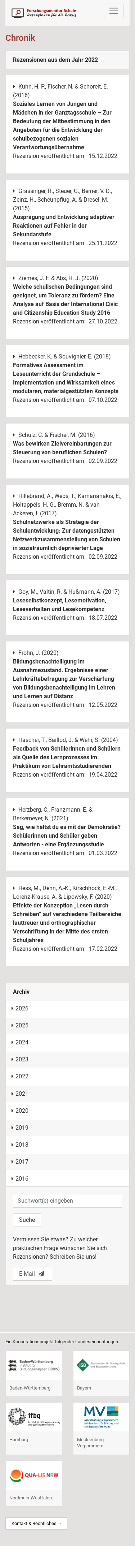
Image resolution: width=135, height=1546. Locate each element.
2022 (20, 1076)
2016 (20, 1178)
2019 (20, 1127)
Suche (27, 1219)
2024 (20, 1042)
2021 (20, 1093)
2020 (20, 1110)
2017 (20, 1161)
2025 (20, 1025)
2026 (20, 1008)
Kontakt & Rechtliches (35, 1523)
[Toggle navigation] (114, 11)
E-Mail (31, 1273)
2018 (20, 1144)
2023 (20, 1059)
